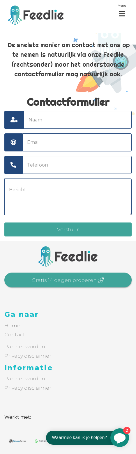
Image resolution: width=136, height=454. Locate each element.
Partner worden (24, 346)
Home (12, 325)
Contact (14, 334)
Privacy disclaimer (27, 356)
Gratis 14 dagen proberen (68, 280)
